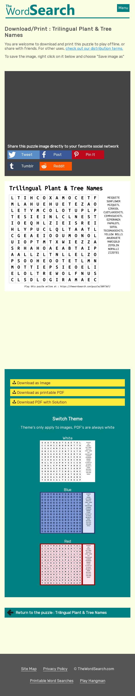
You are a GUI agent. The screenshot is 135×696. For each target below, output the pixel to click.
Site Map (29, 669)
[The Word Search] (40, 14)
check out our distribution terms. (94, 48)
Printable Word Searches (51, 681)
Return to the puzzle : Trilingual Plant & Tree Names (61, 612)
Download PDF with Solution (39, 402)
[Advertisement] (67, 108)
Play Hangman (92, 681)
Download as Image (31, 383)
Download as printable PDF (38, 392)
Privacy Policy (55, 669)
